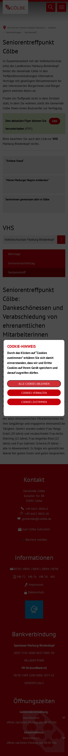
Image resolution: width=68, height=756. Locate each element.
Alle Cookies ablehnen (34, 383)
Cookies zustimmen (34, 402)
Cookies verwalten (34, 393)
